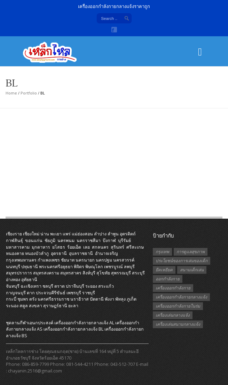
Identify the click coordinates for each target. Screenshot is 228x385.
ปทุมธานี (29, 267)
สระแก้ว (106, 286)
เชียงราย (14, 234)
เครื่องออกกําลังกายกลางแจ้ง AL (84, 323)
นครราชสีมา (89, 240)
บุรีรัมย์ (124, 240)
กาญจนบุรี (16, 293)
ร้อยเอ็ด (74, 247)
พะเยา (56, 234)
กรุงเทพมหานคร (21, 260)
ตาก (31, 293)
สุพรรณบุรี (121, 273)
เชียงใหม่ (31, 234)
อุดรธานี (59, 253)
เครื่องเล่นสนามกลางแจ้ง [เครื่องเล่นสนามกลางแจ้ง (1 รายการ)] (178, 324)
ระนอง (12, 306)
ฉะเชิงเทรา (31, 286)
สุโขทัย (103, 273)
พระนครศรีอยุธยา (56, 267)
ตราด (59, 286)
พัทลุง (120, 299)
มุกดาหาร (41, 247)
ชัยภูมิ (50, 240)
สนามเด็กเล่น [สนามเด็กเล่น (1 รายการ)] (192, 270)
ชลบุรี (47, 286)
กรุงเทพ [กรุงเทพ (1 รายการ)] (162, 252)
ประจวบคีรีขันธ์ (50, 293)
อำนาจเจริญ (106, 253)
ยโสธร (58, 247)
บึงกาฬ (109, 240)
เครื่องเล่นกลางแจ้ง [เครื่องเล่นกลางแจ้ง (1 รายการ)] (173, 315)
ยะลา (73, 306)
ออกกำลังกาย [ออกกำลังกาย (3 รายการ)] (168, 279)
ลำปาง (100, 234)
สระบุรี (138, 273)
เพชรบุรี (73, 293)
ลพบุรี (129, 267)
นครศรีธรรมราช (53, 299)
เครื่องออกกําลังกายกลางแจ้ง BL (73, 329)
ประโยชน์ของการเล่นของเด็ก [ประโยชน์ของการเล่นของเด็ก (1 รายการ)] (181, 261)
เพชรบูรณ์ (113, 267)
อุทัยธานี (29, 279)
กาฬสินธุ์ (14, 240)
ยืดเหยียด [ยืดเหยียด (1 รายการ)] (164, 270)
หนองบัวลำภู (37, 253)
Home (11, 93)
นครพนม (65, 240)
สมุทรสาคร (70, 273)
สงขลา (35, 306)
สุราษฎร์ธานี (55, 306)
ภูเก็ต (131, 299)
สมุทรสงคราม (46, 273)
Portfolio (29, 93)
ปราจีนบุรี (75, 286)
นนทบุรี (13, 267)
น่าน (44, 234)
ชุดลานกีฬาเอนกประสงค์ (29, 323)
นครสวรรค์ (123, 260)
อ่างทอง (13, 279)
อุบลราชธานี (81, 253)
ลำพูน (113, 234)
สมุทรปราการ (19, 273)
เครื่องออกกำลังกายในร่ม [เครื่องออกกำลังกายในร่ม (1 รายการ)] (178, 306)
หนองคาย (15, 253)
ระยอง (91, 286)
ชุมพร (22, 299)
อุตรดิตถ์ (128, 234)
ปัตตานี (97, 299)
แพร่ (67, 234)
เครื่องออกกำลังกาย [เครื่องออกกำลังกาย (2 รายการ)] (173, 288)
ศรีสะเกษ (135, 247)
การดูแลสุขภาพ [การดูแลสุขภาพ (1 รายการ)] (190, 252)
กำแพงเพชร (49, 260)
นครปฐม (104, 260)
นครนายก (85, 260)
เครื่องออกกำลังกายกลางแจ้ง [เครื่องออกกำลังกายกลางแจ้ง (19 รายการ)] (181, 297)
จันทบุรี (12, 286)
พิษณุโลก (94, 267)
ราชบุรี (88, 293)
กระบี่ (11, 299)
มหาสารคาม (18, 247)
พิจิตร (79, 267)
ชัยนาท (67, 260)
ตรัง (33, 299)
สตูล (23, 306)
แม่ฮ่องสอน (82, 234)
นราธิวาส (79, 299)
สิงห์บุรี (88, 273)
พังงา (109, 299)
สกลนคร (100, 247)
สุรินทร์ (117, 247)
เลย (86, 247)
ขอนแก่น (33, 240)
